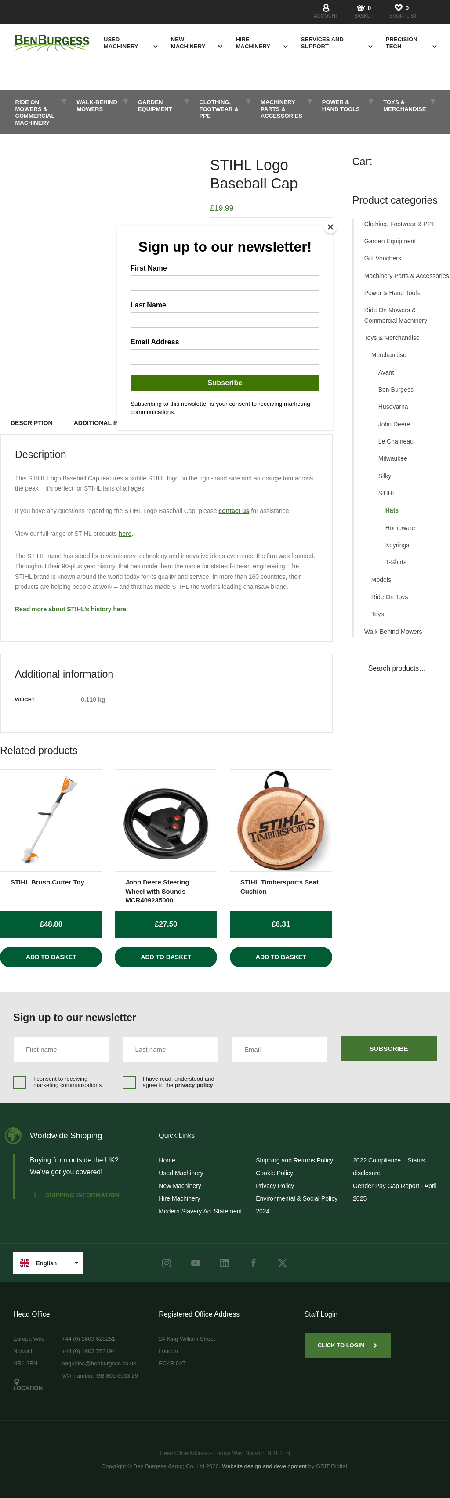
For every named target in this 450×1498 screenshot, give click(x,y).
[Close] (330, 227)
